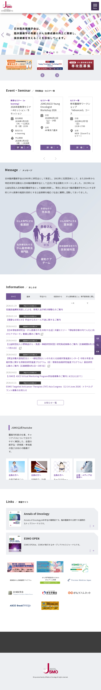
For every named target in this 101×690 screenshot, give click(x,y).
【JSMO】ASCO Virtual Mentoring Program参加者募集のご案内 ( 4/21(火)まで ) (44, 376)
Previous (42, 75)
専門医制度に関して (87, 297)
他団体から (58, 296)
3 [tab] (50, 52)
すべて (13, 296)
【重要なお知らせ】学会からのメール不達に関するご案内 (33, 319)
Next (57, 75)
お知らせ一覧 (50, 403)
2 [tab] (47, 52)
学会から (43, 296)
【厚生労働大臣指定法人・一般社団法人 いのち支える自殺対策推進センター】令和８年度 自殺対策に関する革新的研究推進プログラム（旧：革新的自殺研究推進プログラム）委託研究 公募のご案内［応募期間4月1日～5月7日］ (50, 362)
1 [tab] (43, 52)
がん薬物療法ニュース (73, 297)
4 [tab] (53, 52)
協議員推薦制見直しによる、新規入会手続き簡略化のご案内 (34, 309)
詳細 (21, 147)
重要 (28, 296)
